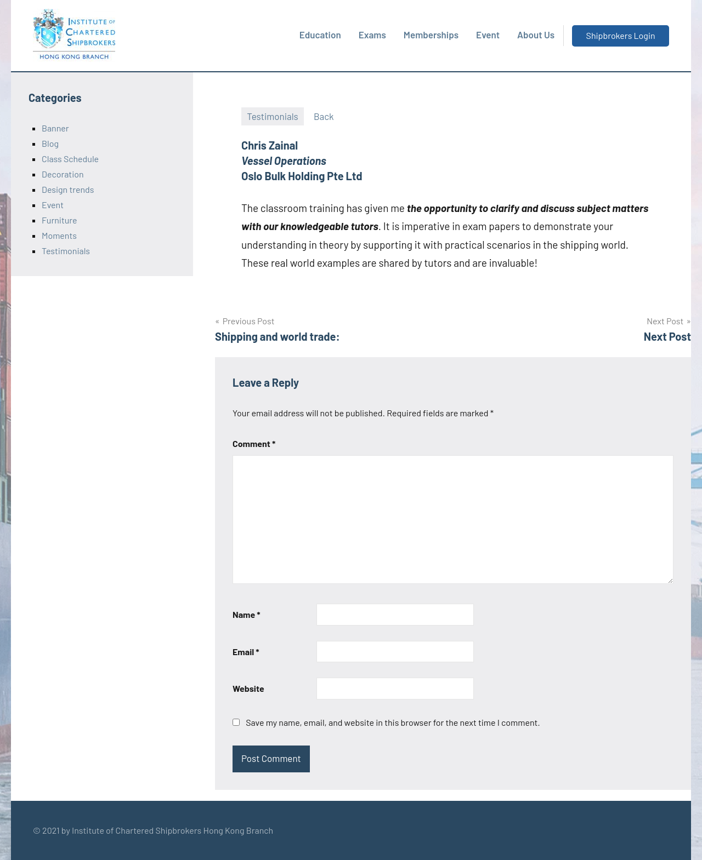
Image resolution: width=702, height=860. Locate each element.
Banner (55, 128)
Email (246, 651)
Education (320, 34)
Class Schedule (70, 158)
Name (247, 614)
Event (488, 34)
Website (248, 688)
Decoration (63, 174)
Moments (59, 235)
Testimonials (272, 116)
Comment (254, 443)
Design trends (68, 189)
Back (324, 116)
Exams (372, 34)
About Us (535, 34)
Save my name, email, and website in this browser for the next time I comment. (393, 722)
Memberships (431, 34)
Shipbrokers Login (620, 35)
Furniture (59, 220)
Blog (50, 143)
